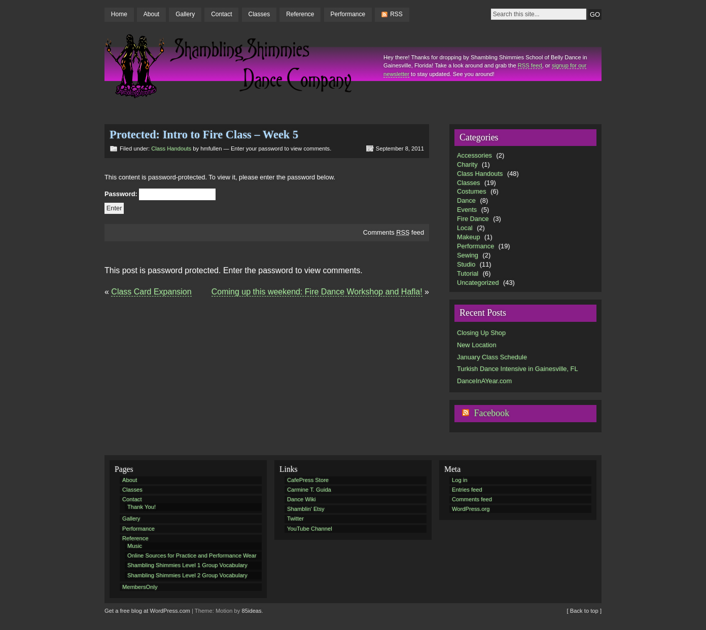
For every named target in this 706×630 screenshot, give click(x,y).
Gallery (185, 14)
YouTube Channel (309, 529)
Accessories (474, 155)
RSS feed (530, 65)
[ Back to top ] (584, 611)
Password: (160, 194)
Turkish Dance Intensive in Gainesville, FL (517, 369)
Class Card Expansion (151, 291)
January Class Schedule (492, 357)
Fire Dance (473, 219)
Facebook (491, 413)
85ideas (252, 611)
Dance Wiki (301, 499)
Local (465, 228)
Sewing (467, 255)
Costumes (471, 191)
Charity (467, 164)
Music (134, 546)
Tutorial (467, 273)
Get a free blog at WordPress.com (147, 611)
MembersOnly (140, 587)
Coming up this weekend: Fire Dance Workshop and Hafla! (316, 291)
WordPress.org (470, 509)
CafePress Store (308, 480)
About (151, 14)
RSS (396, 14)
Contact (221, 14)
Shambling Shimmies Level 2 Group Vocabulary (187, 575)
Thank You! (141, 507)
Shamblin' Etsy (306, 509)
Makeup (468, 237)
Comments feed (393, 232)
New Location (477, 345)
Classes (259, 14)
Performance (348, 14)
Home (119, 14)
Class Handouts (171, 148)
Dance (466, 200)
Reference (300, 14)
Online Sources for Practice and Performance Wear (192, 555)
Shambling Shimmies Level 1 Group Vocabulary (187, 565)
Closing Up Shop (481, 333)
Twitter (295, 518)
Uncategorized (478, 282)
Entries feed (467, 490)
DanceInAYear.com (484, 381)
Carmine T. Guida (309, 490)
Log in (459, 480)
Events (467, 209)
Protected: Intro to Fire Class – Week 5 (204, 134)
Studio (466, 264)
